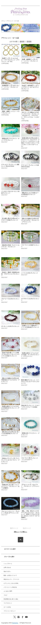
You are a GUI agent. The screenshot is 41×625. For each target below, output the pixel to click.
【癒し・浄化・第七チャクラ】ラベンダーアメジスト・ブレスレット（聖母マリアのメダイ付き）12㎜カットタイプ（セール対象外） (30, 514)
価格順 (22, 41)
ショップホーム (8, 563)
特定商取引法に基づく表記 (11, 599)
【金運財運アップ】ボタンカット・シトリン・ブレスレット (10, 86)
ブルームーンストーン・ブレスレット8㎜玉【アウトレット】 (10, 512)
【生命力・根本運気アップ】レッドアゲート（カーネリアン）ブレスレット (30, 87)
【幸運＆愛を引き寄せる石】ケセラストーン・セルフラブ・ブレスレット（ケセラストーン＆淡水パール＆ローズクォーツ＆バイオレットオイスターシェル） (30, 142)
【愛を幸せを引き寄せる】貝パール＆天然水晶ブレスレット (10, 432)
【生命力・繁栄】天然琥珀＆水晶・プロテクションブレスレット (10, 274)
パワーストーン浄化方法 (10, 587)
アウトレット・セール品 (13, 20)
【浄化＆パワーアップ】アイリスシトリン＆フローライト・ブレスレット (10, 460)
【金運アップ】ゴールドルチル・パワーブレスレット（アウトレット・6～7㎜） (10, 59)
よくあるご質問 (8, 591)
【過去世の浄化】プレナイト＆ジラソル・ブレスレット (10, 245)
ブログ (5, 595)
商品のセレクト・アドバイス (11, 579)
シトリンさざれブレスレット (29, 273)
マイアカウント (8, 603)
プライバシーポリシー (10, 611)
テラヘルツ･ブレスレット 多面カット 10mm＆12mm (10, 165)
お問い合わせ (7, 567)
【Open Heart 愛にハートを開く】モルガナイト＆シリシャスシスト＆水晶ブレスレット (10, 354)
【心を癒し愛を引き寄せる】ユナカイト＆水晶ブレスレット (10, 219)
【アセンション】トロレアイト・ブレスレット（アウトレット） (30, 486)
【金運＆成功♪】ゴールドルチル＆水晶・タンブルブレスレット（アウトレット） (30, 354)
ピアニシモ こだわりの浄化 (11, 583)
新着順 (29, 41)
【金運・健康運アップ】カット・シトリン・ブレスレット (29, 60)
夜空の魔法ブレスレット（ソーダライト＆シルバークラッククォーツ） (30, 381)
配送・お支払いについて (10, 575)
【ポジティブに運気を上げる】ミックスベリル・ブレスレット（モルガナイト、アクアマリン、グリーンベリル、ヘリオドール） (30, 115)
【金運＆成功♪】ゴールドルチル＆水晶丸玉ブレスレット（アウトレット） (10, 408)
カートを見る (7, 607)
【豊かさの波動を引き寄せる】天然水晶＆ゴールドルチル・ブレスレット (10, 380)
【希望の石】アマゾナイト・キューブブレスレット (10, 139)
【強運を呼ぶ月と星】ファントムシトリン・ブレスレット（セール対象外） (10, 486)
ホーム (3, 20)
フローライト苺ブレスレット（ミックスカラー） (29, 458)
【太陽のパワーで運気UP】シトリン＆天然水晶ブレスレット (30, 326)
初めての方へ (7, 571)
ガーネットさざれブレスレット (10, 326)
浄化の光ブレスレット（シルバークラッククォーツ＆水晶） (30, 406)
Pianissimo (15, 623)
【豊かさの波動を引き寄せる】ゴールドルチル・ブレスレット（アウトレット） (30, 220)
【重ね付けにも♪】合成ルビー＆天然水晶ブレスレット (30, 193)
